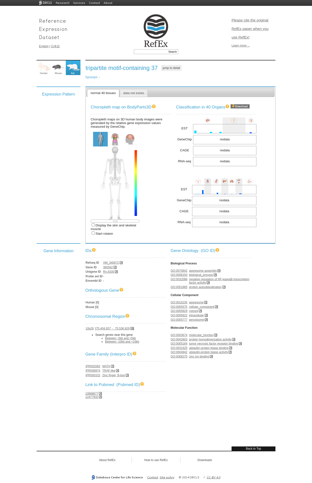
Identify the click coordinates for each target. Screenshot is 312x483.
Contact (94, 3)
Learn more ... (241, 45)
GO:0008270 (179, 356)
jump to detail (171, 68)
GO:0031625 (179, 348)
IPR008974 (93, 370)
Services (79, 3)
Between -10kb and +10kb (122, 341)
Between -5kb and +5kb (120, 338)
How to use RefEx (156, 460)
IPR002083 (93, 366)
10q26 (90, 328)
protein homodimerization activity (210, 339)
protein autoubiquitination (205, 287)
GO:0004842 (179, 352)
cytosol (193, 311)
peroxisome (196, 319)
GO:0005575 (179, 307)
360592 (108, 267)
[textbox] (150, 51)
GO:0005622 (179, 315)
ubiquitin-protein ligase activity (208, 352)
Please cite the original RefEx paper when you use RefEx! (250, 28)
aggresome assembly (203, 270)
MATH (106, 366)
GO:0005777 (179, 319)
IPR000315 (93, 375)
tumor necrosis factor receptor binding (213, 343)
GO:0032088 (179, 279)
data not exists (133, 93)
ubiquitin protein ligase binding (208, 348)
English (44, 46)
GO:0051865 (179, 287)
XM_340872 (111, 262)
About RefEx (107, 460)
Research (62, 3)
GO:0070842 (179, 270)
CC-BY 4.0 (213, 477)
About (108, 3)
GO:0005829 (179, 311)
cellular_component (201, 307)
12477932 (91, 397)
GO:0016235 (179, 302)
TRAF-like (108, 370)
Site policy (167, 477)
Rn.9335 (108, 271)
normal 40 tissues (103, 93)
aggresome (196, 302)
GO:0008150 (179, 275)
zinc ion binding (199, 356)
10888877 (91, 393)
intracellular (196, 315)
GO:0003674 (179, 335)
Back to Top (253, 448)
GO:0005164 (179, 343)
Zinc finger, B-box (113, 375)
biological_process (201, 275)
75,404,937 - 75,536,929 (112, 328)
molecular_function (201, 335)
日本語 (55, 46)
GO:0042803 (179, 339)
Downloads (204, 460)
